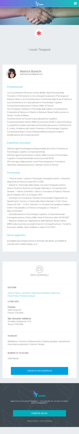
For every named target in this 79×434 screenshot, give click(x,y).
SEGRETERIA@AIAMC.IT (39, 403)
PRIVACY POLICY (33, 421)
